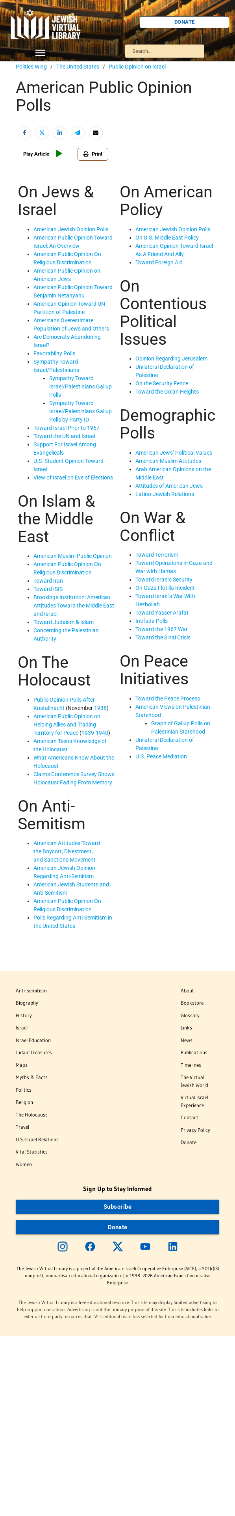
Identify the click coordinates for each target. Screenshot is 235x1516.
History (24, 1015)
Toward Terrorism (156, 555)
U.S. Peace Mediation (161, 756)
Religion (24, 1102)
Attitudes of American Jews (169, 486)
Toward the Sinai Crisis (163, 637)
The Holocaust (31, 1114)
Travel (22, 1127)
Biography (27, 1003)
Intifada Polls (151, 621)
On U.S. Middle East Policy (167, 237)
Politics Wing (31, 66)
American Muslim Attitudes (168, 461)
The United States (77, 66)
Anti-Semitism (31, 990)
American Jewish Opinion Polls (70, 229)
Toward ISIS (48, 589)
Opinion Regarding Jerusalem (171, 358)
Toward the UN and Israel (64, 436)
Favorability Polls (54, 353)
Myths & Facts (32, 1077)
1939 (87, 733)
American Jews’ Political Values (173, 453)
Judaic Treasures (34, 1052)
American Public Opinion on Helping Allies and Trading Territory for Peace (66, 724)
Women (24, 1164)
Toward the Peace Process (167, 698)
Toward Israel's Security (163, 579)
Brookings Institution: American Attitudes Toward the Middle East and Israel (73, 605)
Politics (23, 1090)
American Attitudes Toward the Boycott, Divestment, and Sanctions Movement (66, 851)
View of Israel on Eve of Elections (73, 477)
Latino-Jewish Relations (164, 494)
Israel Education (33, 1040)
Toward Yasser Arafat (162, 612)
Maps (22, 1065)
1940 (102, 733)
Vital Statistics (32, 1151)
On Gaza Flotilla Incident (165, 588)
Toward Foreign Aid (159, 262)
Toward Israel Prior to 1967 (66, 428)
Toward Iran (48, 581)
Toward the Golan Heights (167, 391)
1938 (100, 708)
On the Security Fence (161, 383)
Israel (22, 1027)
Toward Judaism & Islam (63, 622)
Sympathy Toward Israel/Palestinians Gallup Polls (80, 386)
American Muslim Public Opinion (72, 556)
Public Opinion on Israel (137, 66)
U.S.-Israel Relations (37, 1139)
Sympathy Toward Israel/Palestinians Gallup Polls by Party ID (80, 411)
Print (92, 154)
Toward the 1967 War (161, 629)
